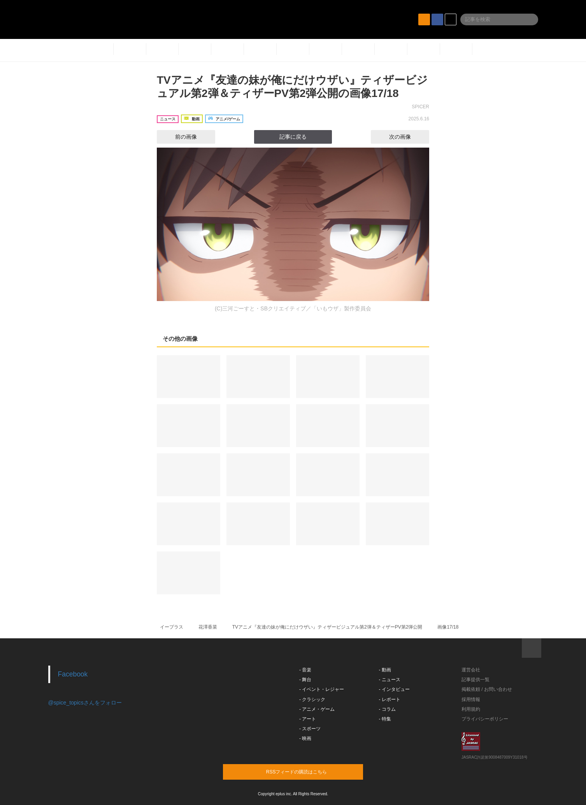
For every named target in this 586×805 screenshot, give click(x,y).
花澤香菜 (207, 627)
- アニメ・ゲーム (317, 709)
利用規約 (470, 709)
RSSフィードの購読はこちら (308, 771)
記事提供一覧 (475, 679)
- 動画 (385, 670)
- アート (307, 719)
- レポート (389, 699)
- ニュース (389, 679)
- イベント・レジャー (321, 689)
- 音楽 (305, 670)
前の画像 (179, 137)
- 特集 (385, 719)
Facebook (73, 674)
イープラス (171, 627)
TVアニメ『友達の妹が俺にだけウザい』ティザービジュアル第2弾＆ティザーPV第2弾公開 (327, 627)
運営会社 (470, 670)
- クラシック (312, 699)
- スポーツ (310, 728)
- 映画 (305, 738)
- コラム (387, 709)
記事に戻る (293, 137)
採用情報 (470, 699)
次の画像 (407, 137)
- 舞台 (305, 679)
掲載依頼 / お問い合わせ (486, 689)
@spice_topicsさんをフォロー (85, 702)
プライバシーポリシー (484, 719)
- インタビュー (394, 689)
